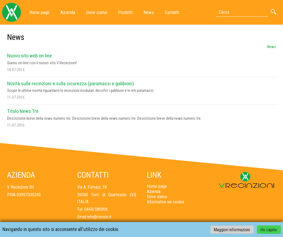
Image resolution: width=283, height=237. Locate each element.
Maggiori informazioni (232, 229)
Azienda (67, 12)
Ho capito (269, 229)
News (149, 12)
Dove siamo (96, 12)
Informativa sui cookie (165, 201)
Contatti (172, 12)
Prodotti (125, 12)
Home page (39, 12)
